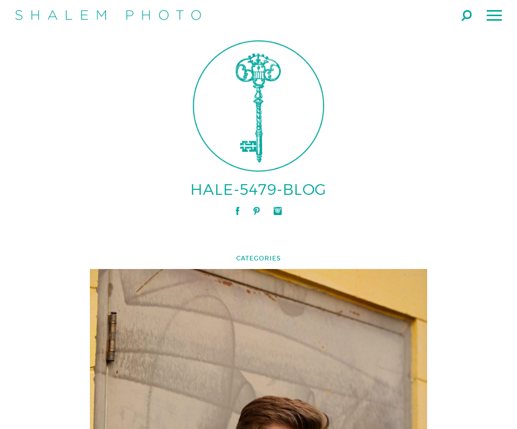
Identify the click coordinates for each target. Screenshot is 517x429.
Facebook (237, 211)
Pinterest (256, 211)
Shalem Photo (108, 15)
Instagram (278, 211)
